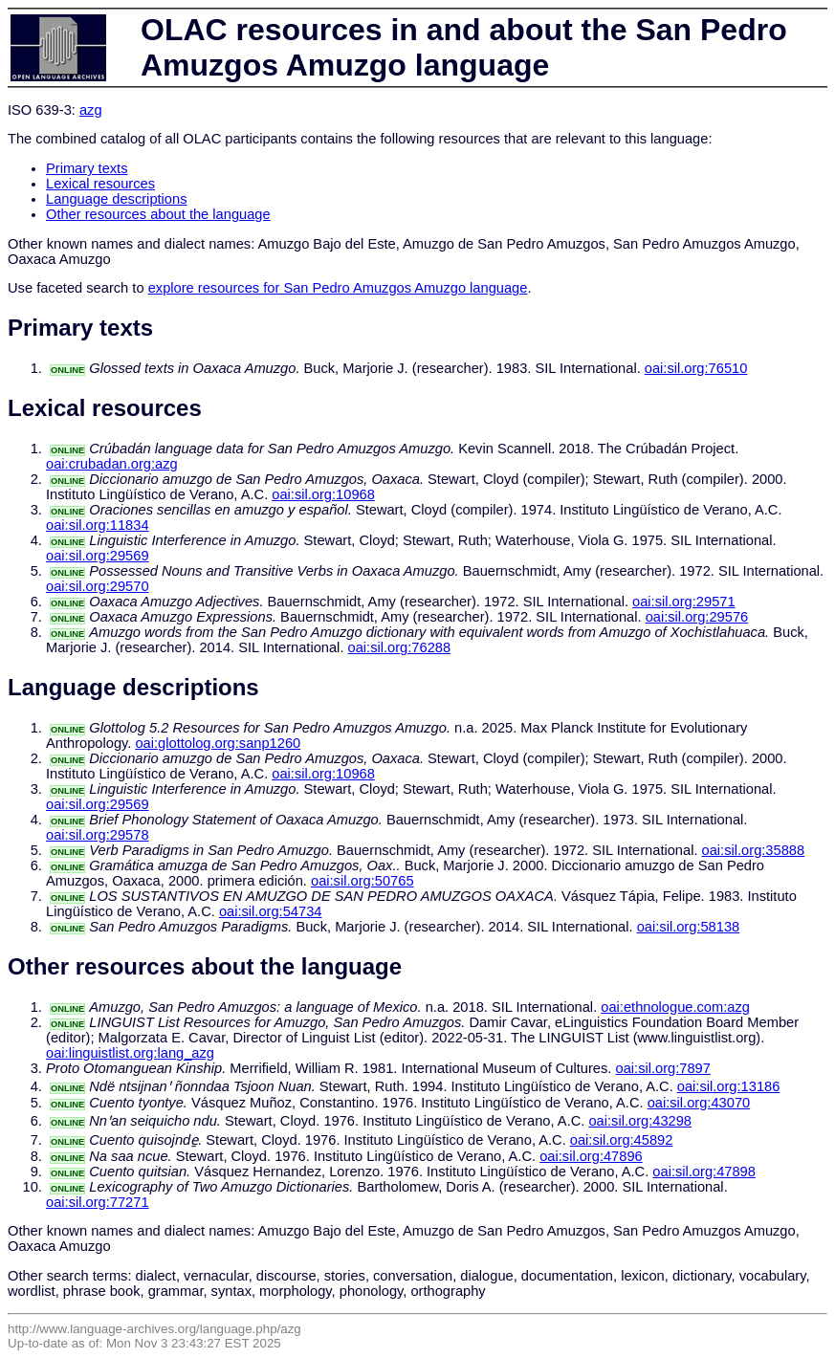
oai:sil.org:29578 (97, 835)
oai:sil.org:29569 (97, 555)
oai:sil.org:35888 (753, 850)
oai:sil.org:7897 (663, 1068)
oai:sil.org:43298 (640, 1120)
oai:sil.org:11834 (97, 525)
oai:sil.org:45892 (621, 1140)
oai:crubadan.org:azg (112, 463)
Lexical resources (100, 183)
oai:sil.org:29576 (697, 616)
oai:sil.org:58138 (688, 926)
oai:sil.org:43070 (699, 1102)
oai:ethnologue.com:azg (675, 1007)
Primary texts (87, 168)
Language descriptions (116, 199)
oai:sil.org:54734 (270, 911)
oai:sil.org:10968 (323, 494)
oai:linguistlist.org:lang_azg (130, 1053)
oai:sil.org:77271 (97, 1202)
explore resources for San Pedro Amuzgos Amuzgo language (338, 288)
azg (90, 110)
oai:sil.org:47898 (704, 1171)
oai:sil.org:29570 (97, 586)
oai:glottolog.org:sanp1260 (217, 743)
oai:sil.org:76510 (696, 368)
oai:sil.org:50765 (362, 880)
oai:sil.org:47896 (591, 1156)
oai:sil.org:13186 (728, 1086)
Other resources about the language (158, 214)
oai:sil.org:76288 (399, 647)
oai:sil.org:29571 (684, 601)
